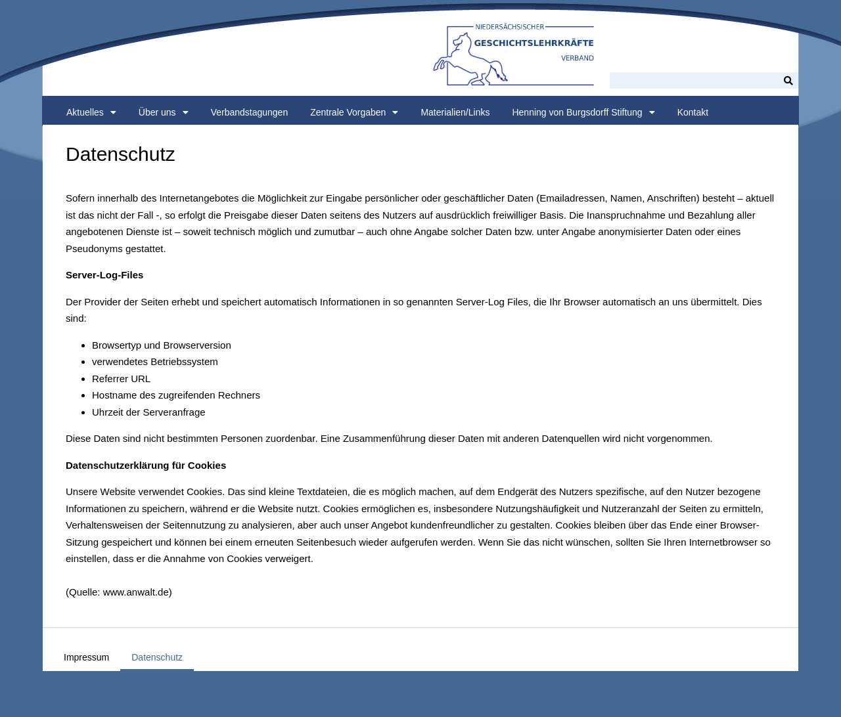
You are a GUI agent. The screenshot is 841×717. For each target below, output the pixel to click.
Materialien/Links (454, 112)
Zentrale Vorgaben (354, 112)
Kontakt (692, 112)
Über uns (164, 112)
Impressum (86, 657)
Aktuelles (91, 112)
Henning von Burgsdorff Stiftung (583, 112)
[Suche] (788, 80)
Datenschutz (157, 657)
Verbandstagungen (249, 112)
